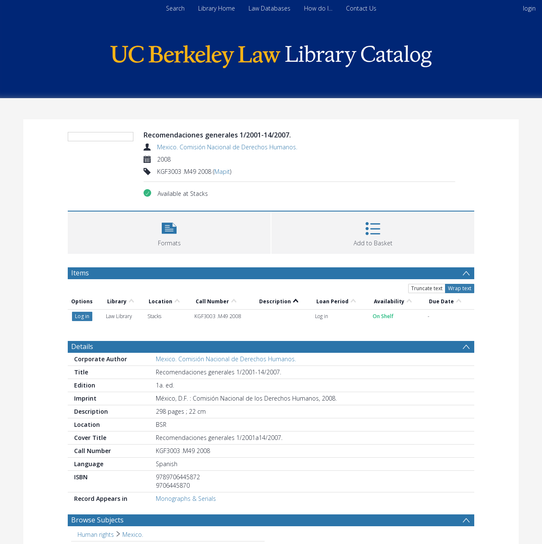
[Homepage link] (271, 54)
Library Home (216, 8)
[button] (169, 232)
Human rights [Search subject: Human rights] (95, 534)
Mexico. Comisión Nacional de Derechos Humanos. (227, 147)
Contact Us (361, 8)
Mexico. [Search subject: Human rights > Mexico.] (132, 534)
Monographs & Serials (186, 499)
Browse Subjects (97, 520)
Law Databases (269, 8)
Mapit (222, 172)
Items (80, 272)
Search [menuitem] (175, 8)
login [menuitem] (529, 8)
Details (82, 346)
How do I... (318, 8)
